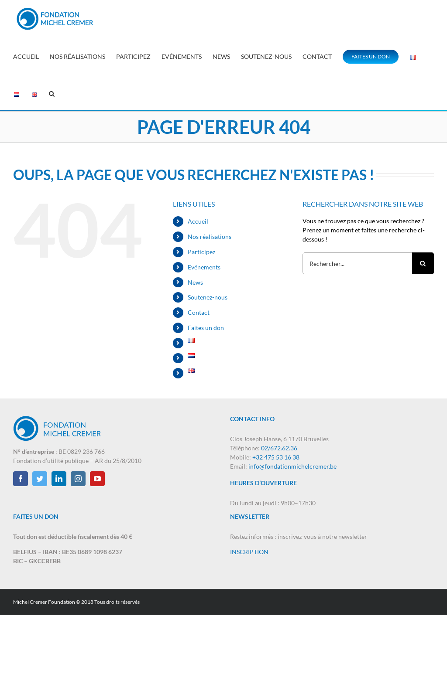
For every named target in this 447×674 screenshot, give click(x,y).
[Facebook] (20, 478)
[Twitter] (39, 478)
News (195, 282)
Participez (201, 251)
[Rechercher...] (357, 263)
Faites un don (206, 327)
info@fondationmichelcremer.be (292, 466)
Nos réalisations (209, 236)
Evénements (204, 267)
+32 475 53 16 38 (275, 457)
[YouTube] (97, 478)
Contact (199, 312)
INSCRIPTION (249, 551)
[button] (52, 92)
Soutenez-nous (207, 297)
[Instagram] (78, 478)
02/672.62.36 (279, 448)
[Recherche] (423, 263)
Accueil (198, 221)
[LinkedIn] (59, 478)
